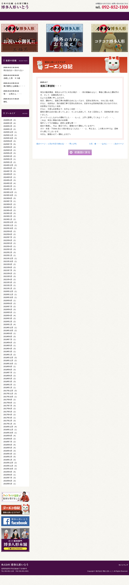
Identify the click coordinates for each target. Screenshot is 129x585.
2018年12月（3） (11, 367)
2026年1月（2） (10, 139)
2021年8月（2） (10, 277)
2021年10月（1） (11, 271)
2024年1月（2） (10, 199)
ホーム (11, 16)
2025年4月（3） (10, 163)
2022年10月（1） (11, 238)
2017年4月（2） (10, 424)
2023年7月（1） (10, 211)
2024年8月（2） (10, 178)
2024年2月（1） (10, 196)
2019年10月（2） (11, 340)
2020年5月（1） (10, 322)
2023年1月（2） (10, 229)
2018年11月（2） (11, 370)
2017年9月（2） (10, 409)
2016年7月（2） (10, 451)
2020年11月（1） (11, 304)
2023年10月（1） (11, 205)
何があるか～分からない (14, 80)
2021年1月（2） (10, 298)
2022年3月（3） (10, 259)
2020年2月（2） (10, 331)
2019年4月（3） (10, 358)
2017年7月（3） (10, 415)
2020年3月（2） (10, 328)
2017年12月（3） (11, 400)
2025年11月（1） (11, 145)
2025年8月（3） (10, 151)
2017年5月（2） (10, 421)
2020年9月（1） (10, 310)
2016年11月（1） (11, 439)
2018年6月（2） (10, 385)
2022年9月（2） (10, 241)
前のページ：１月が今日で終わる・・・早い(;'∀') (56, 154)
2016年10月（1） (11, 442)
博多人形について (54, 16)
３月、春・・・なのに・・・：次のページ (106, 154)
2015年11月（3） (11, 476)
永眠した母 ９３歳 (12, 88)
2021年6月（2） (10, 283)
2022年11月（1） (11, 235)
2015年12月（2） (11, 472)
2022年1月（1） (10, 265)
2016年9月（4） (10, 445)
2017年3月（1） (10, 427)
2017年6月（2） (10, 418)
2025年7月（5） (10, 154)
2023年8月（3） (10, 208)
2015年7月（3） (10, 487)
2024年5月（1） (10, 187)
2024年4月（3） (10, 190)
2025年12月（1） (11, 142)
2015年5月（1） (10, 493)
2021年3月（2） (10, 292)
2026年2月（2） (10, 136)
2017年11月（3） (11, 403)
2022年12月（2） (11, 232)
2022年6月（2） (10, 250)
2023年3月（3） (10, 223)
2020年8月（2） (10, 313)
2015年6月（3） (10, 491)
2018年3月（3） (10, 391)
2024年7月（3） (10, 181)
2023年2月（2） (10, 226)
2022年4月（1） (10, 256)
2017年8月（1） (10, 412)
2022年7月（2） (10, 247)
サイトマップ (123, 575)
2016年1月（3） (10, 470)
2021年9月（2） (10, 274)
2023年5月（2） (10, 217)
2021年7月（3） (10, 280)
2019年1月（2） (10, 364)
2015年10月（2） (11, 478)
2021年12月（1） (11, 268)
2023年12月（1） (11, 202)
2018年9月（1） (10, 376)
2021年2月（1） (10, 295)
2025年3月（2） (10, 166)
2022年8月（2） (10, 244)
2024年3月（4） (10, 193)
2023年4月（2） (10, 220)
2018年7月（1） (10, 382)
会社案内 (75, 16)
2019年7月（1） (10, 349)
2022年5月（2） (10, 253)
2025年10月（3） (11, 148)
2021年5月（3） (10, 286)
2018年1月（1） (10, 397)
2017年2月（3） (10, 430)
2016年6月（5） (10, 455)
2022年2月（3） (10, 262)
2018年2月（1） (10, 394)
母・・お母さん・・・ (13, 104)
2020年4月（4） (10, 325)
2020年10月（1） (11, 307)
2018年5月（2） (10, 388)
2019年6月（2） (10, 352)
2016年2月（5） (10, 466)
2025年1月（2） (10, 172)
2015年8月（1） (10, 485)
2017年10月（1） (11, 406)
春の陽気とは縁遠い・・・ (14, 96)
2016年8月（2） (10, 448)
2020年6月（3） (10, 319)
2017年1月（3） (10, 433)
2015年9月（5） (10, 482)
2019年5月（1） (10, 355)
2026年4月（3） (10, 130)
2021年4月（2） (10, 289)
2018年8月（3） (10, 379)
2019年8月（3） (10, 346)
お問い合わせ (96, 16)
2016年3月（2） (10, 463)
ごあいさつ (32, 16)
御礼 (5, 111)
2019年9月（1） (10, 343)
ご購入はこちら (117, 16)
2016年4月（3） (10, 461)
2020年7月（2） (10, 316)
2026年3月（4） (10, 133)
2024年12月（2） (11, 175)
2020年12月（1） (11, 301)
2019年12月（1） (11, 337)
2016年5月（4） (10, 457)
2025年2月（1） (10, 169)
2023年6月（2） (10, 214)
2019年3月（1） (10, 361)
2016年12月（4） (11, 436)
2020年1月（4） (10, 334)
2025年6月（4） (10, 157)
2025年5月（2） (10, 160)
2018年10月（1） (11, 373)
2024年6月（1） (10, 184)
